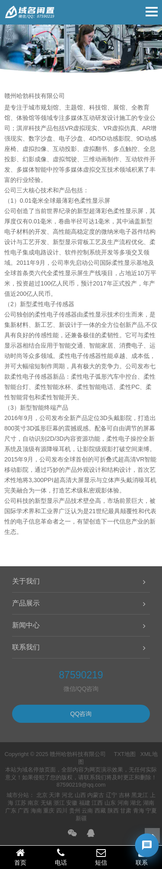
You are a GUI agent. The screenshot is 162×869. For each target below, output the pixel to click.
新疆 (81, 818)
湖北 (135, 803)
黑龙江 (139, 795)
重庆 (48, 810)
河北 (67, 795)
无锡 (46, 803)
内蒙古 (95, 795)
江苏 (20, 803)
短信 (101, 857)
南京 (33, 803)
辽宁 (111, 795)
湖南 (148, 803)
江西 (97, 803)
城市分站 (17, 795)
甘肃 (125, 810)
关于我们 (26, 581)
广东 (10, 810)
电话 (61, 857)
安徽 (71, 803)
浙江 (59, 803)
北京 (42, 795)
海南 (36, 810)
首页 (20, 857)
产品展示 (26, 603)
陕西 (113, 810)
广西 (23, 810)
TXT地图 (125, 754)
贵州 (74, 810)
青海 (138, 810)
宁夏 (151, 810)
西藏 (100, 810)
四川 (61, 810)
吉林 (124, 795)
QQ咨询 (81, 713)
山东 (110, 803)
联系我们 (26, 647)
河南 (123, 803)
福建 (84, 803)
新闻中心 (26, 625)
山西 (80, 795)
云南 (87, 810)
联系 (141, 857)
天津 (54, 795)
